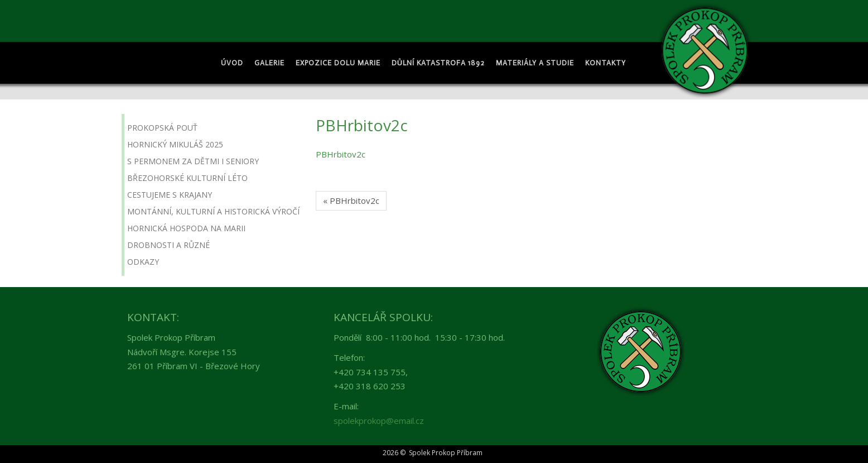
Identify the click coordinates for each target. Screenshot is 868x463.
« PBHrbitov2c (351, 200)
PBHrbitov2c (340, 154)
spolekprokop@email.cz (379, 420)
